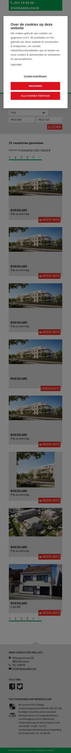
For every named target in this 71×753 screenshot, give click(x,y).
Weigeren (35, 85)
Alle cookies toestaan (35, 95)
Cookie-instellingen (35, 76)
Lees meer (16, 64)
